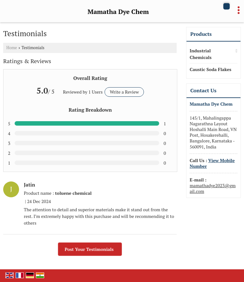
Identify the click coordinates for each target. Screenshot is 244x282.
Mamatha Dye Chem (118, 12)
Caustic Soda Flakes (210, 69)
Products (201, 33)
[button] (212, 163)
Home (11, 47)
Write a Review (124, 92)
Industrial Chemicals (201, 54)
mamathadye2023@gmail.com (213, 188)
